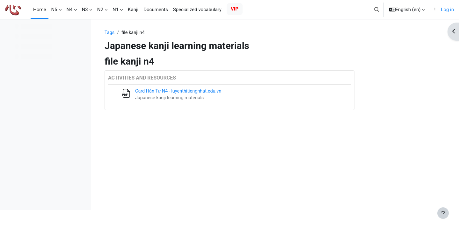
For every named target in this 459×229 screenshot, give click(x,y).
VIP (234, 9)
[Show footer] (443, 213)
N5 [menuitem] (54, 9)
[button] (376, 9)
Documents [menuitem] (155, 9)
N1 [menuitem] (116, 9)
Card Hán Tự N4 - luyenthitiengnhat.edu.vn (220, 91)
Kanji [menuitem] (133, 9)
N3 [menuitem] (85, 9)
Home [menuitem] (39, 9)
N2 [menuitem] (100, 9)
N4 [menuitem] (70, 9)
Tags (150, 33)
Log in (447, 9)
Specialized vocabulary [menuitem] (197, 9)
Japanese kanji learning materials (211, 98)
